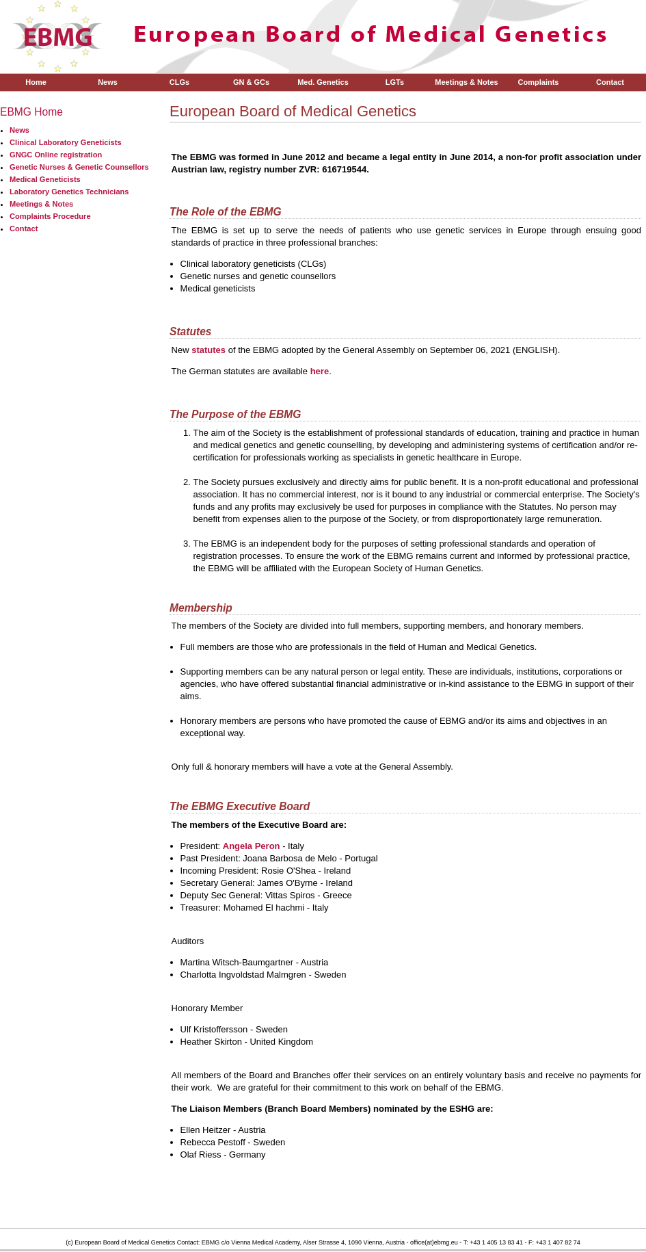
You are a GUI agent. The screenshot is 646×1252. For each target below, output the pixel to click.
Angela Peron (251, 846)
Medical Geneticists (45, 179)
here (319, 371)
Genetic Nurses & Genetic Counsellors (79, 167)
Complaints (538, 82)
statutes (208, 350)
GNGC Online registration (56, 155)
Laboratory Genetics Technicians (69, 191)
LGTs (395, 82)
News (108, 82)
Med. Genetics (323, 82)
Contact (610, 82)
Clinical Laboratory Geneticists (66, 142)
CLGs (179, 82)
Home (35, 82)
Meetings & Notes (466, 82)
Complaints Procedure (50, 216)
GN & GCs (251, 82)
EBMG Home (31, 112)
